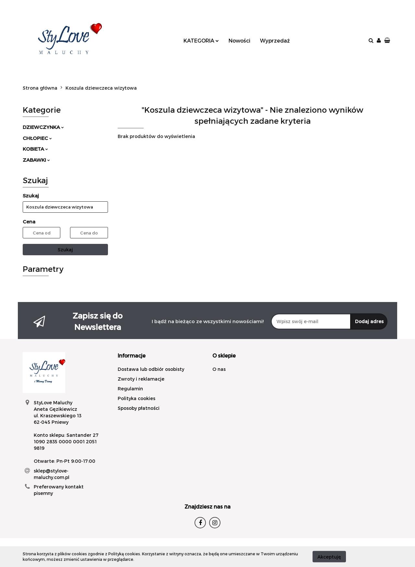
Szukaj (65, 249)
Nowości (239, 40)
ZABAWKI (36, 160)
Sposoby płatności (139, 408)
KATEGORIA (201, 40)
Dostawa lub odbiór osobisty (151, 369)
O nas (219, 369)
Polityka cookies (136, 398)
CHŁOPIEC (37, 138)
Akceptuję (329, 556)
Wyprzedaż (275, 40)
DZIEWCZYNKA (43, 127)
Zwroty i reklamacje (141, 379)
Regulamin (130, 388)
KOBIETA (35, 149)
